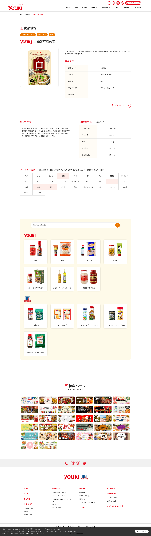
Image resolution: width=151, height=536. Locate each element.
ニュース (117, 7)
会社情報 (126, 7)
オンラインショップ (115, 506)
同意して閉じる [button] (141, 531)
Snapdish (55, 504)
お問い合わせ (137, 7)
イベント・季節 (28, 508)
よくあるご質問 (112, 498)
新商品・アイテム (29, 515)
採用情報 (82, 499)
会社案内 (82, 492)
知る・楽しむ (106, 7)
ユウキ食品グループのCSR (87, 502)
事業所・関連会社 (84, 496)
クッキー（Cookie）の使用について (23, 533)
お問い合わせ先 (112, 501)
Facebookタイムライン (59, 492)
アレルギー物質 (56, 508)
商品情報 (84, 7)
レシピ (76, 7)
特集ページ (94, 7)
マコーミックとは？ (114, 488)
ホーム (68, 7)
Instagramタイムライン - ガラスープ (61, 500)
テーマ (26, 511)
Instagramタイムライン (59, 496)
